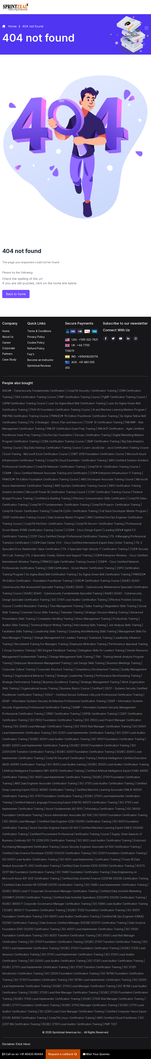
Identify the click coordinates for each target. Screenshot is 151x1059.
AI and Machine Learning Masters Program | (119, 409)
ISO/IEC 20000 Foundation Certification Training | (101, 745)
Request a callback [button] (62, 1054)
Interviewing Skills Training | (91, 625)
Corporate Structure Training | (56, 669)
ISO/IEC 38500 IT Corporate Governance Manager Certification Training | (47, 903)
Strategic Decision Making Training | (107, 612)
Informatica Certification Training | (106, 808)
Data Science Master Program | (67, 517)
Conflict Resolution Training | (32, 606)
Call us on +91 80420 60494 (22, 1054)
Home (6, 331)
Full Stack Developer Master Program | (124, 511)
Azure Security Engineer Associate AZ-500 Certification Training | (101, 846)
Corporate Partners (8, 351)
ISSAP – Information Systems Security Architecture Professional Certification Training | (55, 701)
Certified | (98, 688)
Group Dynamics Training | (20, 650)
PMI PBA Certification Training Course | (26, 416)
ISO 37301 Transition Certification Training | (97, 967)
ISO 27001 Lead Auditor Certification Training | (80, 599)
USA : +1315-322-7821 (81, 340)
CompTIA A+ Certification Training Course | (114, 466)
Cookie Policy (36, 342)
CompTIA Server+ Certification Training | (101, 523)
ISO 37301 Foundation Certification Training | (41, 979)
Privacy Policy (36, 336)
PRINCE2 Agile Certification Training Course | (70, 561)
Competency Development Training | (98, 669)
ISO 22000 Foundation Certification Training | (73, 973)
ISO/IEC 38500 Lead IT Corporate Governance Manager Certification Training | (51, 891)
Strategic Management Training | (101, 682)
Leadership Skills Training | (51, 631)
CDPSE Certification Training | (100, 713)
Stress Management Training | (94, 618)
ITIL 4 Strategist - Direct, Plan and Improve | (57, 422)
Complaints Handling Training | (56, 618)
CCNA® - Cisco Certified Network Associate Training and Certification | (46, 473)
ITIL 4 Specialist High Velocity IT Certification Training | (96, 549)
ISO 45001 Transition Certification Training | (71, 935)
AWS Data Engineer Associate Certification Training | (47, 783)
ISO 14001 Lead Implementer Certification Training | (61, 777)
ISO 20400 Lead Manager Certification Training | (44, 726)
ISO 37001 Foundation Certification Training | (57, 941)
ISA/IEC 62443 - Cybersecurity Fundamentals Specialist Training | (64, 593)
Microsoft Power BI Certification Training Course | (57, 492)
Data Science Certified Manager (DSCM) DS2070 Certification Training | (84, 922)
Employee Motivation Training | (89, 644)
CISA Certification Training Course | (36, 397)
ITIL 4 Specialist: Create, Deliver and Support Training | (60, 555)
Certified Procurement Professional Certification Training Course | (71, 834)
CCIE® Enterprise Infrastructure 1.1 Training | (116, 473)
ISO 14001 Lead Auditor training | (68, 764)
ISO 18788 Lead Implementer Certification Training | (101, 979)
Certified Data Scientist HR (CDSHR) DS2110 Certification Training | (45, 884)
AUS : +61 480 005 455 (79, 364)
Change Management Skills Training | (72, 656)
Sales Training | (95, 606)
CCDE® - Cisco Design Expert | (84, 530)
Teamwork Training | (101, 637)
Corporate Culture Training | (19, 669)
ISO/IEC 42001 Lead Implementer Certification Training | (36, 745)
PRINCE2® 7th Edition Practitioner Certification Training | (85, 416)
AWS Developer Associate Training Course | (108, 479)
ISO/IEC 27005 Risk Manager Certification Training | (114, 998)
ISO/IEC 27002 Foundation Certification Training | (91, 948)
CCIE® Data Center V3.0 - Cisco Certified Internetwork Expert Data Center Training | (83, 542)
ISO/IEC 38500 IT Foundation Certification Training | (36, 910)
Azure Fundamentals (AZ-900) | (65, 808)
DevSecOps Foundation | (59, 435)
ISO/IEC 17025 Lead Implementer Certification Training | (48, 998)
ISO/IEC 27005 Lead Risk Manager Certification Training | (65, 992)
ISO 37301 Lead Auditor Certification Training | (116, 960)
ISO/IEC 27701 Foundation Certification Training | (32, 1005)
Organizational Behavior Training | (35, 675)
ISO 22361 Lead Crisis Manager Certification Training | (72, 1011)
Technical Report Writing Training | (52, 625)
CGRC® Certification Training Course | (98, 580)
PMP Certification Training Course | (80, 397)
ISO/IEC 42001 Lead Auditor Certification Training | (61, 739)
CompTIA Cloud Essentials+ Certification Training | (78, 460)
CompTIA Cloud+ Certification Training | (26, 511)
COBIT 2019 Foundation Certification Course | (98, 454)
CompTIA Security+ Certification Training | (93, 390)
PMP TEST (110, 1024)
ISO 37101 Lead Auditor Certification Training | (108, 783)
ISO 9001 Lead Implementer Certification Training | (91, 859)
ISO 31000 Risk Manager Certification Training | (104, 726)
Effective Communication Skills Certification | (100, 498)
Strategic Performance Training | (22, 682)
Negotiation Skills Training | (122, 606)
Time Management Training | (67, 606)
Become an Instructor (40, 359)
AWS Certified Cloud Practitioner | (118, 1017)
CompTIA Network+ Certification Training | (62, 466)
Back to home (16, 294)
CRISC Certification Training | (64, 713)
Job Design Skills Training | (90, 663)
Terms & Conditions (39, 331)
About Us (7, 336)
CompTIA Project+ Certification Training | (117, 504)
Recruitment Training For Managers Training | (42, 644)
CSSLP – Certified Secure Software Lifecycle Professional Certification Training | (94, 694)
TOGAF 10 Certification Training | (104, 422)
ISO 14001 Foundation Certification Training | (119, 739)
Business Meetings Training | (124, 663)
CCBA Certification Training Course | (63, 441)
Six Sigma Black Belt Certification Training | (52, 574)
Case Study (9, 359)
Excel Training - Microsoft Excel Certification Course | (37, 454)
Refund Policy (36, 348)
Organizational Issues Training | (40, 688)
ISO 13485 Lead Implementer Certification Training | (117, 884)
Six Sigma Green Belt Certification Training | (106, 574)
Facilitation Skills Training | (18, 631)
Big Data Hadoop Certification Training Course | (53, 447)
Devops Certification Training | (94, 435)
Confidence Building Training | (54, 498)
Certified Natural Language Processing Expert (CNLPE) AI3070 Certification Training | (67, 802)
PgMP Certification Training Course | (124, 397)
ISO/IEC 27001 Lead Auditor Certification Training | (73, 1024)
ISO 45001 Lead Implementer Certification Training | (94, 929)
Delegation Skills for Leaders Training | (102, 650)
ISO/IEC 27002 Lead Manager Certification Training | (85, 986)
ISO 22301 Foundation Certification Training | (120, 853)
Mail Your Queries (96, 1054)
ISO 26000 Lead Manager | (21, 821)
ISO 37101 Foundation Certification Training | (57, 796)
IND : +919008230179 (81, 357)
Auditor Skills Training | (16, 625)
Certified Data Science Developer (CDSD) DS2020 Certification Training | (47, 853)
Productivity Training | (126, 618)
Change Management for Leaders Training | (61, 637)
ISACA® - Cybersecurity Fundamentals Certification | (34, 390)
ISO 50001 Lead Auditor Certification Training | (31, 859)
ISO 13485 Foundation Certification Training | (84, 872)
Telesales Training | (73, 612)
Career (6, 342)
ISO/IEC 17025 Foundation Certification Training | (97, 910)
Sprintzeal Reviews (39, 365)
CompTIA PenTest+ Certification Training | (50, 523)
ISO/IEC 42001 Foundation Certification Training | (87, 751)
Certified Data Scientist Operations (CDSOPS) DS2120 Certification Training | (100, 897)
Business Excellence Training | (62, 682)
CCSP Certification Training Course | (110, 492)
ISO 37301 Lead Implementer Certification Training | (74, 954)
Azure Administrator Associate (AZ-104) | (69, 815)
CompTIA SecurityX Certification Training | (72, 758)
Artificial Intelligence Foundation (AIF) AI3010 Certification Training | (45, 770)
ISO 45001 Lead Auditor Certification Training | (73, 916)
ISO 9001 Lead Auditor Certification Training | (106, 840)
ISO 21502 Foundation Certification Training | (57, 720)
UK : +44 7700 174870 (77, 347)
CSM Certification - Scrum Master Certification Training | (82, 568)
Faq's (30, 354)
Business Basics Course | (76, 688)
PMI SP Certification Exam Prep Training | (72, 428)
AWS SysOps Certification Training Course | (82, 485)
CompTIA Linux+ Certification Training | (73, 1017)
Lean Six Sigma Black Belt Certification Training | (78, 403)
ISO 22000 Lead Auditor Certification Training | (59, 960)
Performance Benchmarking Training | (119, 675)
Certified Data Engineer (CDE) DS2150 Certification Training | (76, 821)
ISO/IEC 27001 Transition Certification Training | (114, 941)
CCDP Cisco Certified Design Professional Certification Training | (70, 536)
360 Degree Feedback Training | (57, 650)
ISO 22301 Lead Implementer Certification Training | (85, 732)
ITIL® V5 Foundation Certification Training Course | (61, 409)
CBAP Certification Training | (104, 441)
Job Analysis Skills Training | (126, 625)
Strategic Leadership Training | (76, 675)
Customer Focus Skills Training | (41, 612)
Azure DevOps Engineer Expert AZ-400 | (55, 827)
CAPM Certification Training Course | (25, 403)
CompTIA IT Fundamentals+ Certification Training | (61, 504)
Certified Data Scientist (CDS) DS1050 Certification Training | (99, 865)
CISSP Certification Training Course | (25, 517)
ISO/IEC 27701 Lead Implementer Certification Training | (36, 967)
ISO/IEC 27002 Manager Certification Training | (91, 1005)
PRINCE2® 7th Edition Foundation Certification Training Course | (41, 479)
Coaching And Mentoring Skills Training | (93, 631)
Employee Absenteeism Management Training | (43, 663)
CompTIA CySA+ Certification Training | (75, 511)
